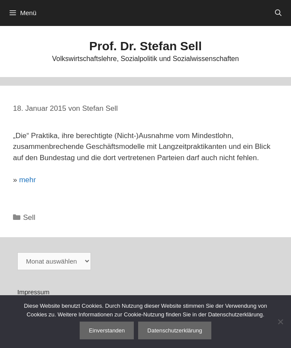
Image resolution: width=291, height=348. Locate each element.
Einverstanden (107, 330)
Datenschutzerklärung (174, 330)
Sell (29, 217)
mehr (27, 180)
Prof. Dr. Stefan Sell (145, 46)
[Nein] (280, 321)
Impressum (33, 292)
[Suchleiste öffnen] (278, 13)
